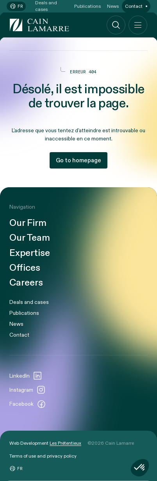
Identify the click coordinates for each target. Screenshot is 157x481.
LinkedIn (25, 375)
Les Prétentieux (65, 443)
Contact (19, 335)
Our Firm (27, 223)
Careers (26, 283)
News (16, 324)
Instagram (27, 389)
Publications (24, 313)
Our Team (29, 238)
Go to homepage (78, 160)
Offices (24, 268)
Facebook (27, 404)
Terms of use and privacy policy (43, 456)
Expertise (29, 253)
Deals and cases (29, 302)
